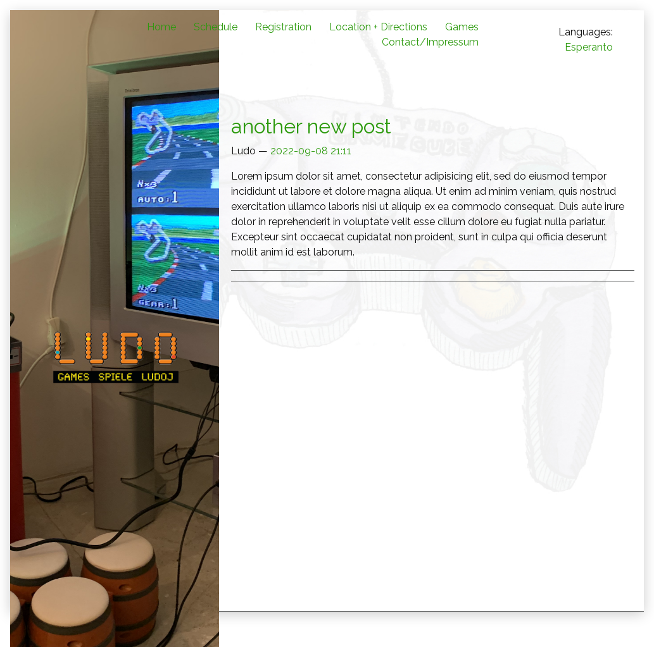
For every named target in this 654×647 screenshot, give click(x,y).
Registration (283, 27)
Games (462, 27)
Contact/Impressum (430, 42)
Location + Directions (378, 27)
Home (161, 27)
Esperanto (589, 47)
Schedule (215, 27)
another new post (311, 126)
